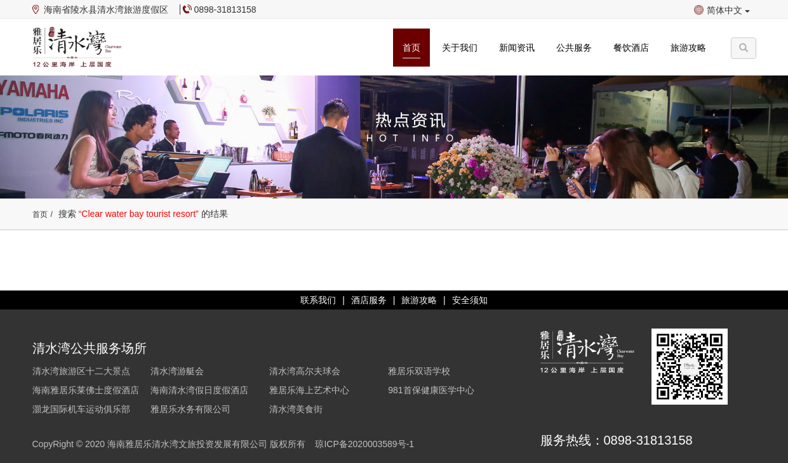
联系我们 (318, 300)
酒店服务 (369, 300)
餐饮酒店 (631, 47)
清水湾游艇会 (177, 371)
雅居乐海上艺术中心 (309, 390)
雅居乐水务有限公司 (190, 409)
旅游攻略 (688, 47)
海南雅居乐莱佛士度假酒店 (85, 390)
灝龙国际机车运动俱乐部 (81, 409)
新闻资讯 (517, 47)
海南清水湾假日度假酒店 (199, 390)
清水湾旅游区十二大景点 (81, 371)
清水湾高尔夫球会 (304, 371)
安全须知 (470, 300)
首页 (411, 47)
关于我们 (459, 47)
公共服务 (574, 47)
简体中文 (728, 10)
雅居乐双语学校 (419, 371)
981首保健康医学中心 (431, 390)
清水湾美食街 (296, 409)
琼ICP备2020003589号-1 (364, 444)
